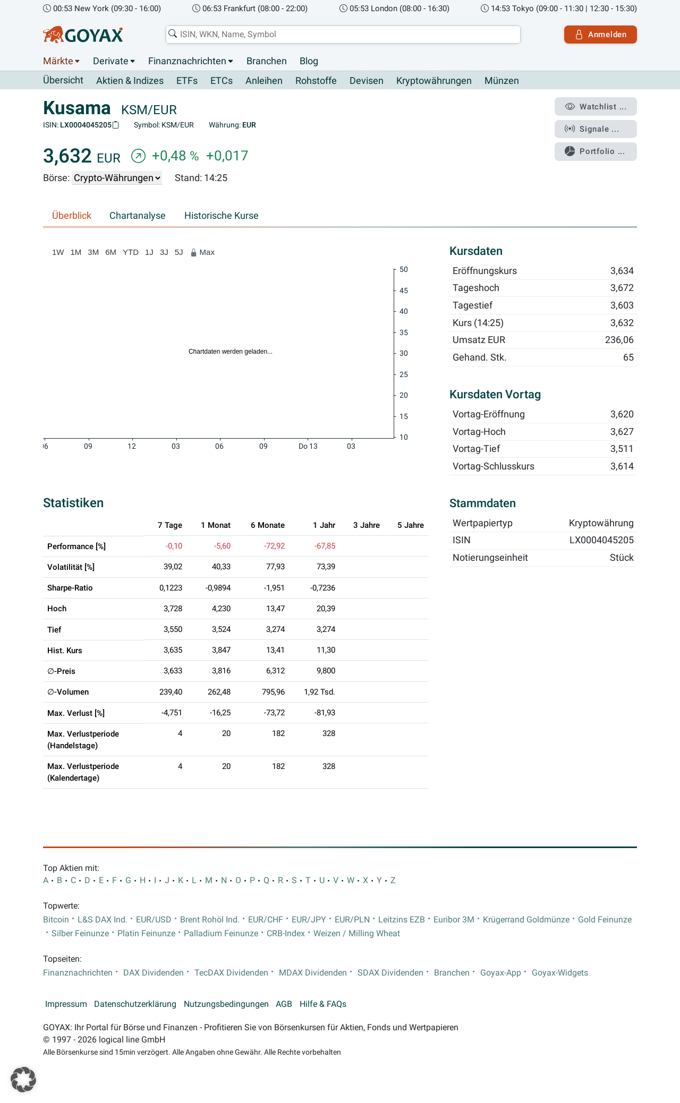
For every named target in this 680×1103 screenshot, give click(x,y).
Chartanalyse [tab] (137, 215)
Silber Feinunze (80, 933)
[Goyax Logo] (83, 34)
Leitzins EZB (401, 920)
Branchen (266, 61)
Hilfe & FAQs (323, 1004)
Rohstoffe (316, 80)
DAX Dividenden (153, 973)
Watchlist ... (595, 106)
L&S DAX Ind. (103, 920)
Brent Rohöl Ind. (210, 920)
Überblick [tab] (71, 215)
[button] (23, 1079)
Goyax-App (500, 973)
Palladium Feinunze (221, 933)
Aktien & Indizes (130, 80)
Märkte (58, 61)
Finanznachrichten (187, 61)
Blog (309, 61)
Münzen (501, 80)
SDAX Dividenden (390, 973)
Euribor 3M (454, 920)
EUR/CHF (265, 920)
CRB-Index (286, 933)
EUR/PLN (352, 920)
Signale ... (592, 129)
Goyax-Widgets (560, 973)
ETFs (187, 80)
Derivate (111, 61)
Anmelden (600, 34)
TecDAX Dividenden (231, 973)
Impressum (66, 1004)
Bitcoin (56, 920)
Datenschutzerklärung (135, 1004)
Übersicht (63, 80)
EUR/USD (154, 920)
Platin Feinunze (146, 933)
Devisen (367, 80)
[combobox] (343, 34)
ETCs (221, 80)
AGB (284, 1004)
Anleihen (264, 80)
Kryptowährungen (434, 80)
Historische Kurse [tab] (221, 215)
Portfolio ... (595, 151)
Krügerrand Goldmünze (526, 920)
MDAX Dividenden (313, 973)
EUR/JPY (309, 920)
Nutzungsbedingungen (226, 1004)
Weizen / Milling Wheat (356, 933)
